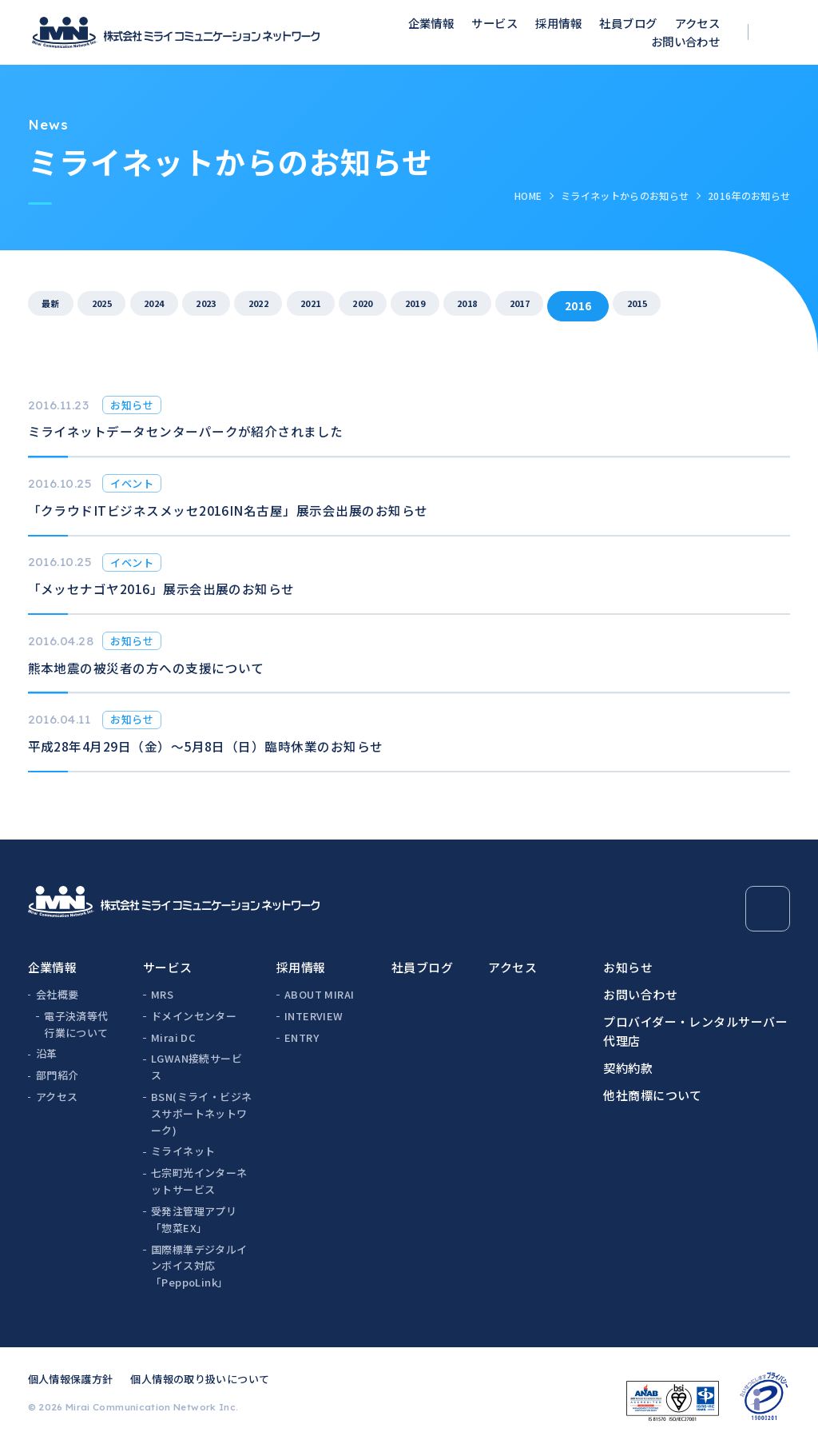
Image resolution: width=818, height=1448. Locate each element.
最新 (56, 305)
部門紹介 (57, 1075)
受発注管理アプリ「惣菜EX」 (193, 1219)
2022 (315, 305)
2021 (380, 305)
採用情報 (558, 22)
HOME (528, 196)
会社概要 (57, 994)
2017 (641, 305)
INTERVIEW (313, 1015)
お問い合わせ (686, 41)
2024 (184, 305)
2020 (445, 305)
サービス (494, 22)
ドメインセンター (193, 1015)
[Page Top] (768, 908)
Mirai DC (173, 1037)
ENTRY (301, 1037)
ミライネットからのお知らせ (625, 196)
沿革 (47, 1053)
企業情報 (431, 22)
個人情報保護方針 (70, 1378)
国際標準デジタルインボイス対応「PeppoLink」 (199, 1266)
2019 (511, 305)
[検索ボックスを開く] (779, 32)
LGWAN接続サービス (196, 1067)
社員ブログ (628, 22)
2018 (576, 305)
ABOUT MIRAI (319, 994)
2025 (119, 305)
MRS (162, 994)
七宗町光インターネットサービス (199, 1181)
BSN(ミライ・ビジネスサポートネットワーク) (201, 1113)
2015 (772, 305)
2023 (250, 305)
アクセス (698, 22)
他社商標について (652, 1095)
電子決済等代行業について (76, 1024)
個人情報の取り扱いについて (199, 1378)
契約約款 (628, 1067)
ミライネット (183, 1151)
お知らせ (628, 967)
